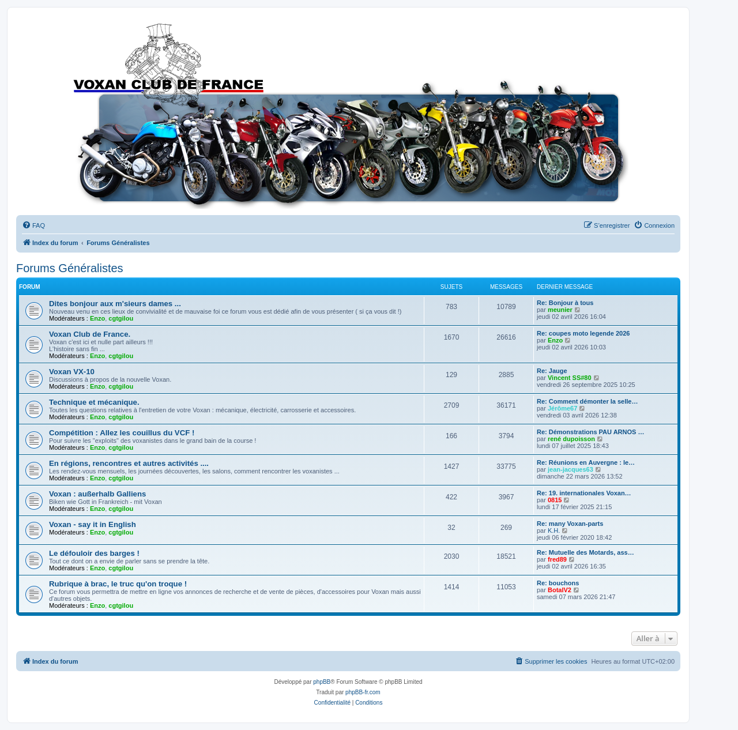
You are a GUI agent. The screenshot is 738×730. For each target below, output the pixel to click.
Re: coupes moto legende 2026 (583, 333)
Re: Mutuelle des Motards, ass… (585, 552)
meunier (560, 309)
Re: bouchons (558, 583)
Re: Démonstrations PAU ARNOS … (590, 431)
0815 (555, 499)
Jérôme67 (562, 408)
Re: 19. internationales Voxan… (584, 493)
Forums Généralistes (69, 268)
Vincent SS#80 (570, 377)
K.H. (554, 530)
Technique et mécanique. (94, 402)
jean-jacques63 (570, 469)
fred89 (557, 559)
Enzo (97, 318)
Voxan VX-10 (72, 371)
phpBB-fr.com (363, 692)
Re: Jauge (552, 370)
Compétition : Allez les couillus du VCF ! (121, 432)
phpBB (321, 682)
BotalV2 (559, 589)
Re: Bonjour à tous (565, 302)
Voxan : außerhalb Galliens (97, 494)
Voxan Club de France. (89, 334)
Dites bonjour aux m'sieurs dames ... (115, 303)
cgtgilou (120, 318)
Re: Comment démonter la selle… (587, 401)
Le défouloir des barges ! (94, 553)
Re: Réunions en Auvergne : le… (586, 462)
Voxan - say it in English (92, 524)
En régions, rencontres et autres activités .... (129, 463)
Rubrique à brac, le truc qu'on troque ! (118, 584)
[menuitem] (33, 225)
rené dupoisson (571, 438)
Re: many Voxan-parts (570, 523)
